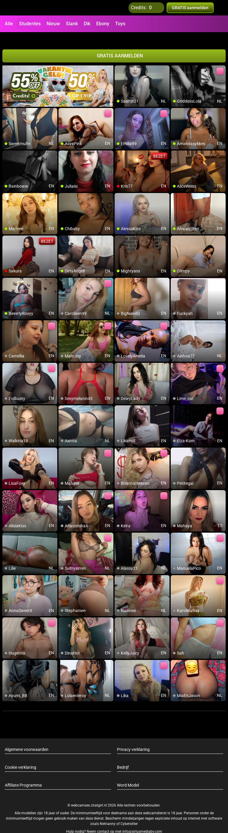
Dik (87, 23)
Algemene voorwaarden (26, 738)
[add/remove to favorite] (119, 59)
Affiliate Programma (23, 774)
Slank (72, 23)
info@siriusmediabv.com (142, 821)
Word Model (128, 774)
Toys (120, 23)
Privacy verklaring (133, 738)
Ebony (102, 23)
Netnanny (108, 813)
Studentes (30, 23)
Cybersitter (129, 813)
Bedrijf (123, 756)
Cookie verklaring (20, 756)
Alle (9, 23)
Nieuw (53, 23)
